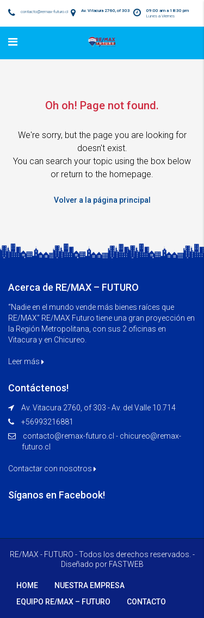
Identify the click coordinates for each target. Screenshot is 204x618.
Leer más (26, 361)
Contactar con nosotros (52, 468)
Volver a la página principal (102, 200)
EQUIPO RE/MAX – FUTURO (63, 601)
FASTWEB (126, 564)
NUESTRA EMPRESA (89, 585)
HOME (27, 585)
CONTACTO (146, 601)
